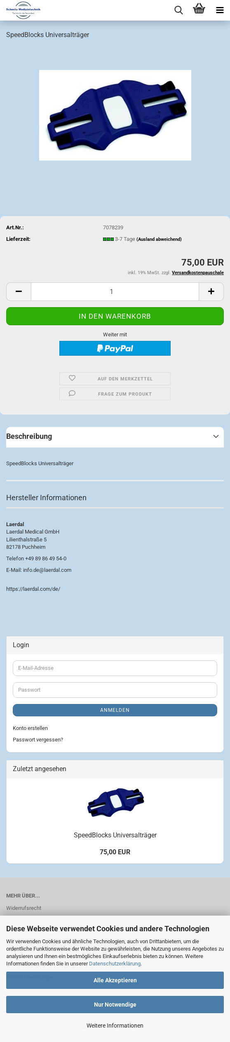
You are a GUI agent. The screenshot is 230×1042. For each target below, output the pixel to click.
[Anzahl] (115, 291)
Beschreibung (29, 436)
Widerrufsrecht (23, 908)
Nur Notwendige (115, 1004)
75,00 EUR (115, 852)
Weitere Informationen (115, 1025)
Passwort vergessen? (38, 740)
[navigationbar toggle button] (219, 10)
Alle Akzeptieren (115, 980)
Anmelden (115, 710)
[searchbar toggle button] (178, 10)
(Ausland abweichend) (159, 239)
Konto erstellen (30, 728)
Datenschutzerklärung (115, 963)
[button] (18, 291)
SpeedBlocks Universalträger (115, 835)
